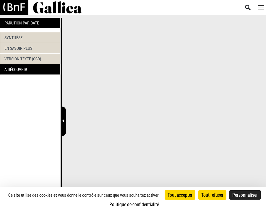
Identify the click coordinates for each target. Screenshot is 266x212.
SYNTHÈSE (13, 37)
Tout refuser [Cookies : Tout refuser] (212, 195)
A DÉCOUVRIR (15, 69)
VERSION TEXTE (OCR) (22, 59)
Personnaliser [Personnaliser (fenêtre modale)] (245, 195)
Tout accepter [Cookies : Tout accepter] (180, 195)
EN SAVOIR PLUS (18, 48)
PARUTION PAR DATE (21, 23)
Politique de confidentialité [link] (134, 204)
